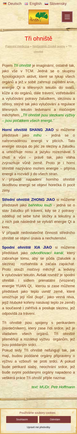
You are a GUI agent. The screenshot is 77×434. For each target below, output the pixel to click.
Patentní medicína (17, 46)
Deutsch (12, 4)
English (33, 4)
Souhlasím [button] (22, 419)
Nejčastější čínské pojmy (48, 46)
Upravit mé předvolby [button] (38, 427)
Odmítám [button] (55, 419)
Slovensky (56, 4)
